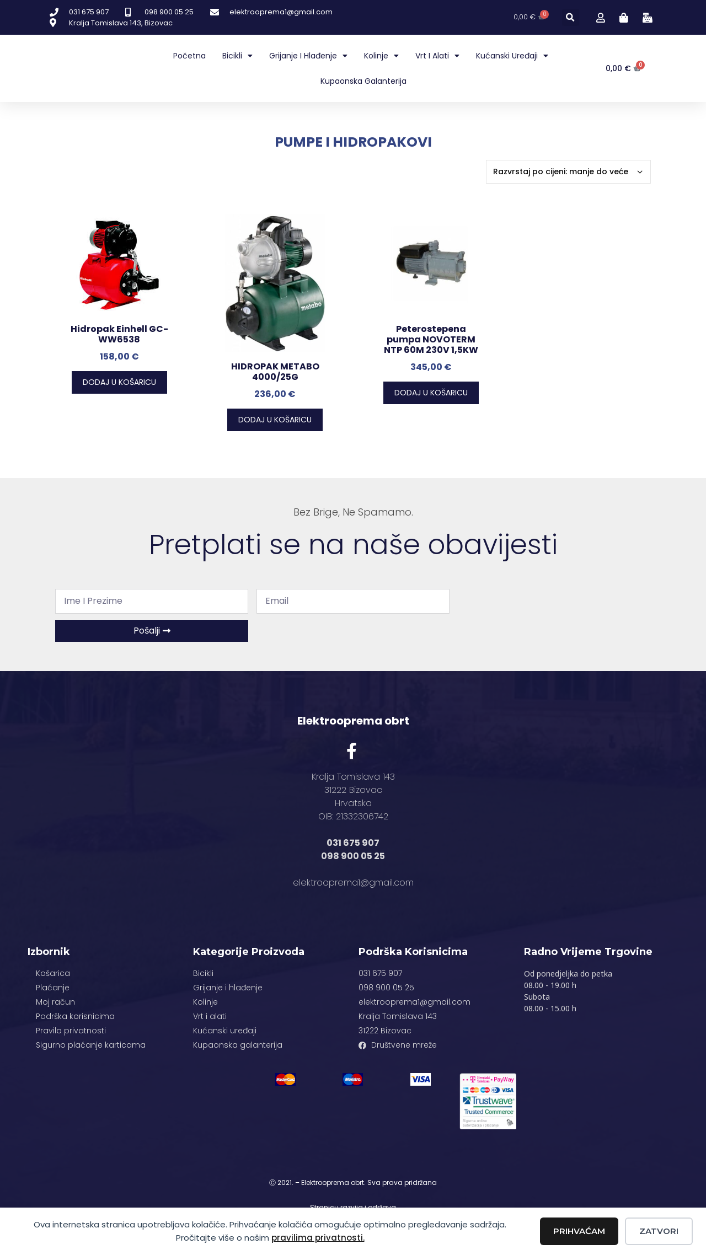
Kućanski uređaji (512, 55)
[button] (570, 17)
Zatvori (658, 1231)
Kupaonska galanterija (363, 81)
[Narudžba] (568, 172)
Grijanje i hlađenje (308, 55)
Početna (189, 55)
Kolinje (381, 55)
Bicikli (237, 55)
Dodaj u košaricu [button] (119, 382)
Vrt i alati (437, 55)
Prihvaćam (579, 1231)
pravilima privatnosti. (318, 1237)
